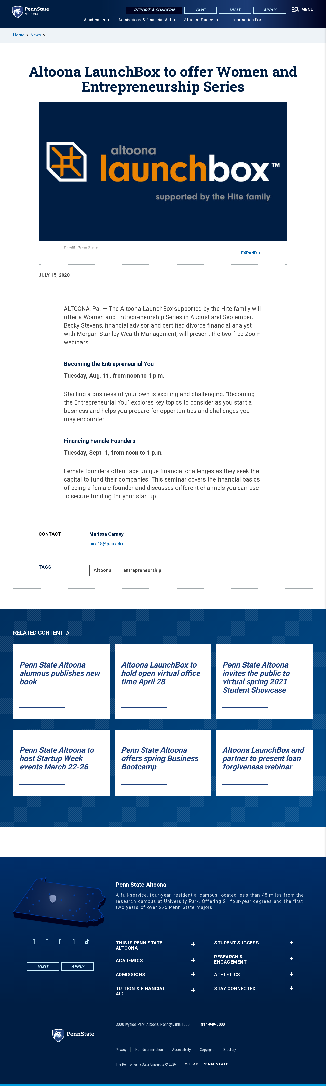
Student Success (201, 20)
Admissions (130, 974)
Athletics (227, 974)
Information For (247, 20)
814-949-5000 (213, 1024)
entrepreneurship (142, 570)
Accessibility (181, 1050)
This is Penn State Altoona (139, 945)
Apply (269, 10)
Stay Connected (234, 988)
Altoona (103, 570)
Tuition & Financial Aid (141, 991)
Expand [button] (249, 253)
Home (18, 35)
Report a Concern (154, 10)
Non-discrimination (149, 1050)
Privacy (121, 1050)
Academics (94, 20)
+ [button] (193, 944)
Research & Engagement (230, 959)
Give (200, 10)
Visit (235, 10)
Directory (229, 1050)
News (36, 35)
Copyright (207, 1050)
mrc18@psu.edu (106, 543)
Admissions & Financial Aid (144, 20)
